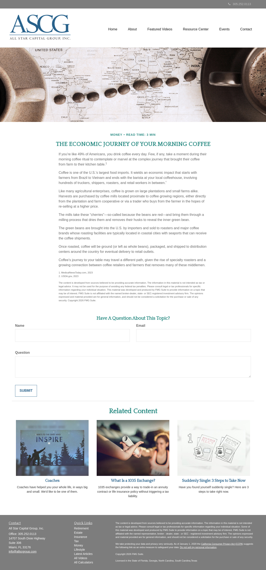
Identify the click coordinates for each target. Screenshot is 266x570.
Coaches (52, 481)
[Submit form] (26, 391)
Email (140, 325)
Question (22, 352)
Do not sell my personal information (198, 547)
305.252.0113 (239, 4)
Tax (76, 541)
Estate (78, 532)
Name (19, 325)
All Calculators (83, 562)
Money (78, 545)
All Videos (80, 558)
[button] (132, 28)
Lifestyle (79, 549)
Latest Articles (83, 554)
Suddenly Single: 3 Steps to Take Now (214, 481)
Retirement (81, 528)
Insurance (80, 537)
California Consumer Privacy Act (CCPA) (222, 544)
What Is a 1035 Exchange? (133, 481)
